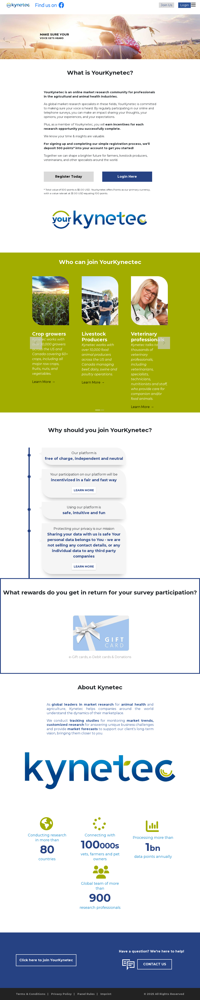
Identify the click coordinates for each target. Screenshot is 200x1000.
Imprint (105, 994)
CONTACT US (154, 964)
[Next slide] (164, 343)
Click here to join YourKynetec (46, 960)
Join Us (166, 5)
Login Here (127, 176)
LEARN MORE (84, 490)
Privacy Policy (61, 994)
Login (184, 5)
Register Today (68, 176)
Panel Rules (86, 994)
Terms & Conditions (30, 994)
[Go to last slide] (36, 343)
